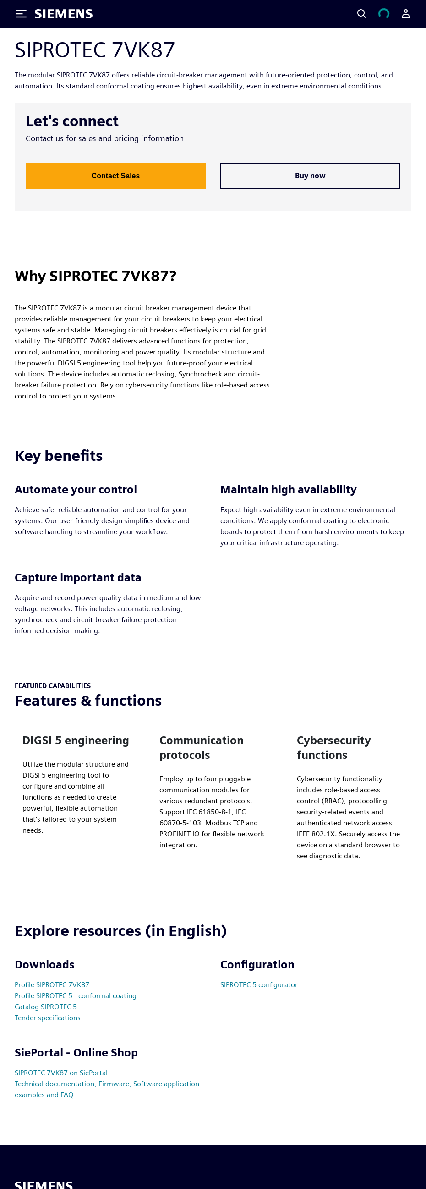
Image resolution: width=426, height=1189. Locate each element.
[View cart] (384, 14)
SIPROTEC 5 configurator (259, 984)
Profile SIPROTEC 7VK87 (52, 984)
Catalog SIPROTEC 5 (46, 1006)
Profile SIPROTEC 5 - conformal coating (76, 995)
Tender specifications (48, 1017)
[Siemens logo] (64, 13)
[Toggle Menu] (21, 13)
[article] (76, 790)
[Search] (362, 14)
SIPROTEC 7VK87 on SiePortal (61, 1072)
